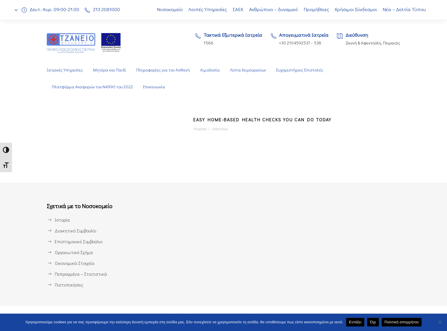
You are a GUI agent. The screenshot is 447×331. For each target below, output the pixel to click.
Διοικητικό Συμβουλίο (76, 230)
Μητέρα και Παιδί (109, 70)
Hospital (200, 128)
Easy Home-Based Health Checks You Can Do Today (272, 119)
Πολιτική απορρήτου (402, 322)
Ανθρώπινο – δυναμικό (273, 9)
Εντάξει (355, 322)
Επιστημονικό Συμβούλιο (80, 241)
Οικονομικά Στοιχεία (75, 263)
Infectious (219, 128)
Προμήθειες (316, 9)
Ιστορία (62, 219)
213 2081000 (108, 9)
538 (317, 42)
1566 (204, 42)
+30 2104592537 (293, 42)
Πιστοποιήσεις (69, 284)
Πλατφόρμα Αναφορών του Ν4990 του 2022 (93, 86)
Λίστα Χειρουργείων (248, 70)
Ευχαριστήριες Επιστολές (301, 70)
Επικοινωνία (156, 86)
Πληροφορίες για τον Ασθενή (162, 70)
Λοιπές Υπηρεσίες (204, 9)
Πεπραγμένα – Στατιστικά (80, 273)
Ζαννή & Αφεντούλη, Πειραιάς (372, 42)
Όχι (373, 322)
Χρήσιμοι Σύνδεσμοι (356, 9)
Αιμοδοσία (210, 70)
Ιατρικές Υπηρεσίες (65, 70)
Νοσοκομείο (166, 9)
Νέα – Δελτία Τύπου (405, 9)
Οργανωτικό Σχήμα (74, 252)
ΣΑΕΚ (236, 9)
